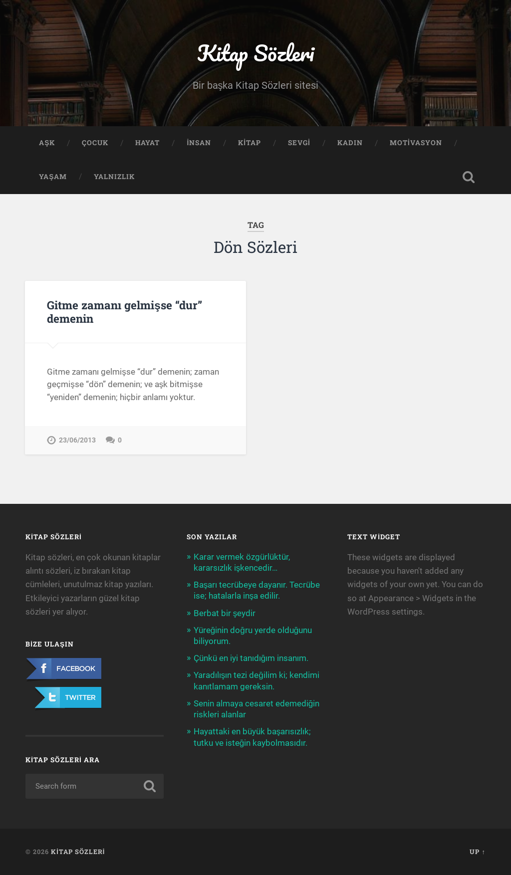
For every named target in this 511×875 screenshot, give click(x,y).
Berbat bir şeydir (225, 613)
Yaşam (53, 176)
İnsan (199, 142)
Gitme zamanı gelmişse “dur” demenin (124, 311)
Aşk (47, 142)
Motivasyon (416, 142)
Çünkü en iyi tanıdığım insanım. (251, 658)
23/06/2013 (77, 440)
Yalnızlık (114, 176)
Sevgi (299, 142)
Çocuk (95, 142)
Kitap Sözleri (255, 52)
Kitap (249, 142)
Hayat (147, 142)
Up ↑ (477, 852)
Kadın (350, 142)
